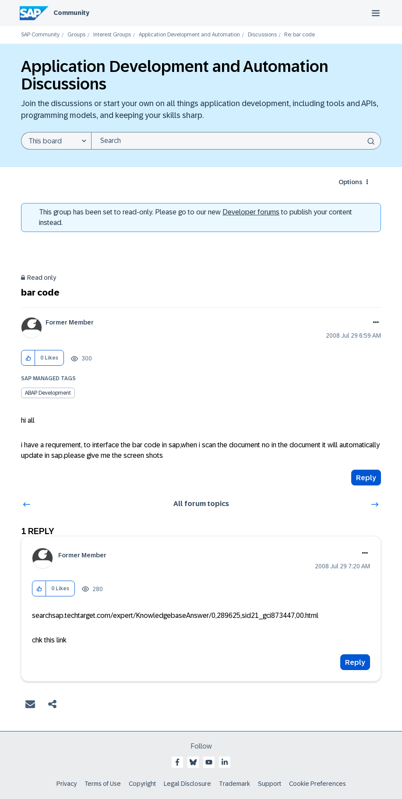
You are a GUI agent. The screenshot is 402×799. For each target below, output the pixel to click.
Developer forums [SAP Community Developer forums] (250, 212)
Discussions (262, 35)
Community (71, 12)
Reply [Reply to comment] (355, 662)
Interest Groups (112, 35)
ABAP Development (48, 393)
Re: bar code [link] (299, 35)
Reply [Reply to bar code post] (366, 478)
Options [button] (350, 181)
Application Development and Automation (189, 35)
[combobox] (236, 141)
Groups (76, 35)
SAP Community (40, 35)
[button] (28, 358)
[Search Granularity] (56, 141)
